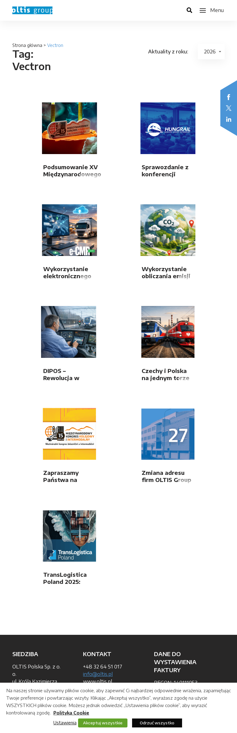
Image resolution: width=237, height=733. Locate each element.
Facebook (228, 97)
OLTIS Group (32, 10)
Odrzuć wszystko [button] (157, 722)
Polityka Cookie (71, 712)
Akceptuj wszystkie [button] (103, 722)
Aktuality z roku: (168, 51)
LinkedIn (228, 119)
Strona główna (27, 45)
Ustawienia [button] (65, 722)
